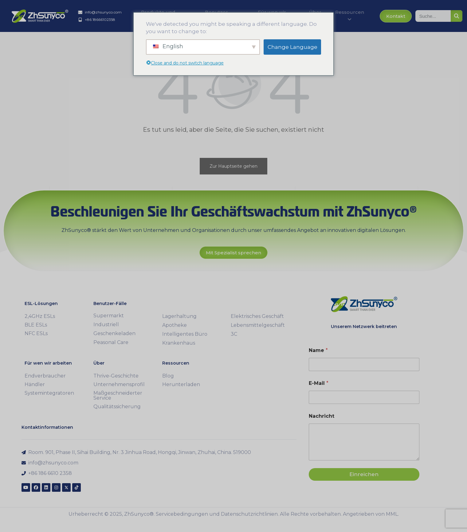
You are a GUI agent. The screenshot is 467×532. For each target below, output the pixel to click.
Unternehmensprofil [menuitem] (119, 384)
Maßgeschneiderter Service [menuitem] (117, 395)
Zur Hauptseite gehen (233, 166)
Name (318, 350)
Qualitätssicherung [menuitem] (117, 406)
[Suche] (456, 16)
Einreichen (364, 474)
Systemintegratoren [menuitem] (49, 393)
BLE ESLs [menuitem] (36, 325)
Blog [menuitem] (168, 376)
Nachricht (321, 416)
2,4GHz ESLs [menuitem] (40, 316)
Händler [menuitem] (35, 384)
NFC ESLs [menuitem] (36, 333)
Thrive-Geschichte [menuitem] (116, 376)
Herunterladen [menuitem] (181, 384)
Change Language (292, 47)
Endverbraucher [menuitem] (45, 376)
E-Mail (318, 383)
